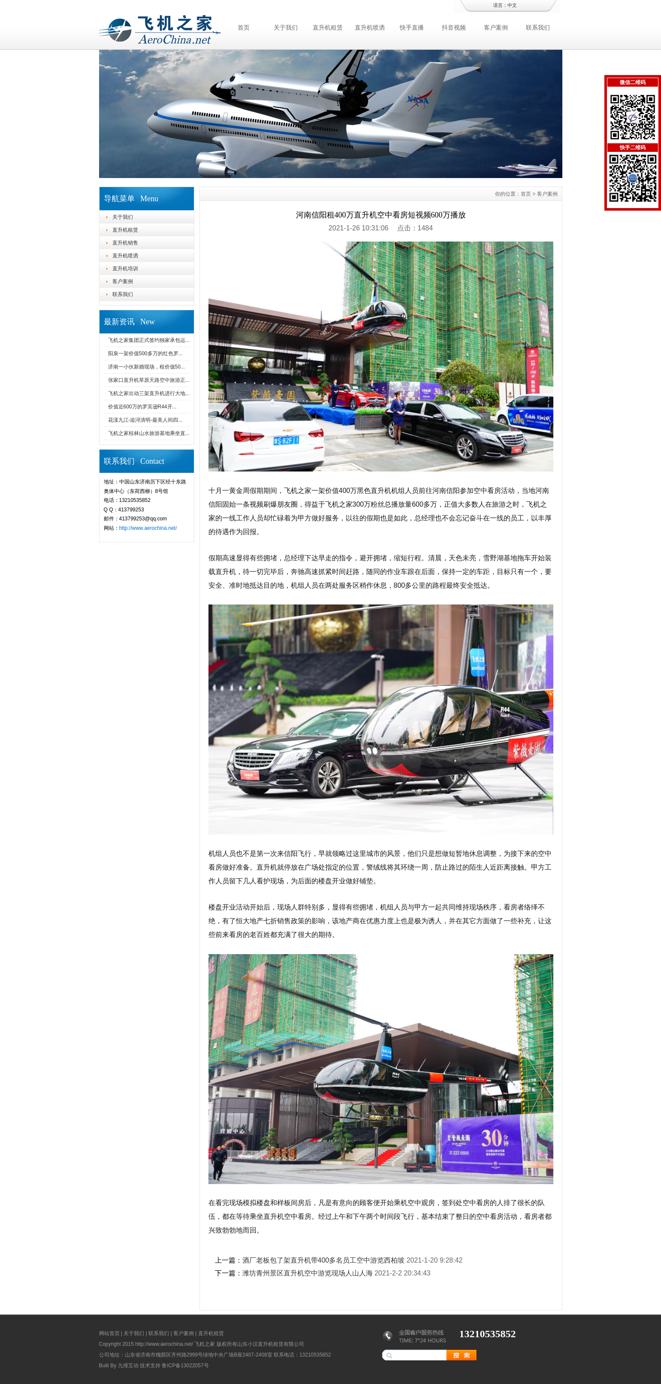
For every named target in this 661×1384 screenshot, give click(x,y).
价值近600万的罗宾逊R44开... (142, 407)
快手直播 (412, 27)
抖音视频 (454, 27)
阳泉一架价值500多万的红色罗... (145, 354)
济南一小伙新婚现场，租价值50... (146, 367)
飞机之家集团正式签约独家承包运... (149, 340)
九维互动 (128, 1366)
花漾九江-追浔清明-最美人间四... (145, 420)
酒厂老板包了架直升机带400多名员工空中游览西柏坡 (323, 1260)
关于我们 (286, 27)
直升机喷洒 (370, 27)
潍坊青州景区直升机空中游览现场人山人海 (307, 1273)
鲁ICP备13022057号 (185, 1366)
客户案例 (496, 27)
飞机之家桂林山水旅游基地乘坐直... (149, 433)
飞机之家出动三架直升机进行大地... (149, 393)
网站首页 (109, 1333)
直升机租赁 (328, 27)
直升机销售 (125, 243)
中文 (512, 5)
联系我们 (538, 27)
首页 (244, 27)
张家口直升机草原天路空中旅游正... (149, 380)
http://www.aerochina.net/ (148, 528)
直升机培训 (125, 269)
